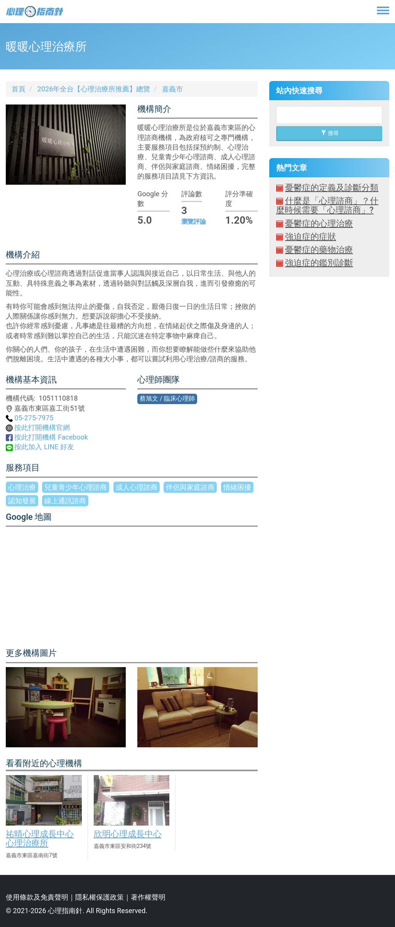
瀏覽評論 (193, 221)
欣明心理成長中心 (128, 834)
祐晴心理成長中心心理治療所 (40, 838)
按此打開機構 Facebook (47, 437)
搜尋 (329, 133)
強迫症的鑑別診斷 (319, 263)
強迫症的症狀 (310, 236)
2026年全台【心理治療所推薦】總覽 (93, 89)
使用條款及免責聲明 (37, 897)
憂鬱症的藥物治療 (319, 250)
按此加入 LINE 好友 (40, 447)
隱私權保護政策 (99, 897)
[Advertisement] (329, 494)
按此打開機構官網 (38, 427)
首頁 (18, 89)
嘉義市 (172, 89)
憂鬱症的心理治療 (319, 223)
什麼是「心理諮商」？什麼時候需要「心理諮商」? (327, 205)
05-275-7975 (29, 418)
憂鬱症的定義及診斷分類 (331, 187)
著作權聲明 (148, 897)
